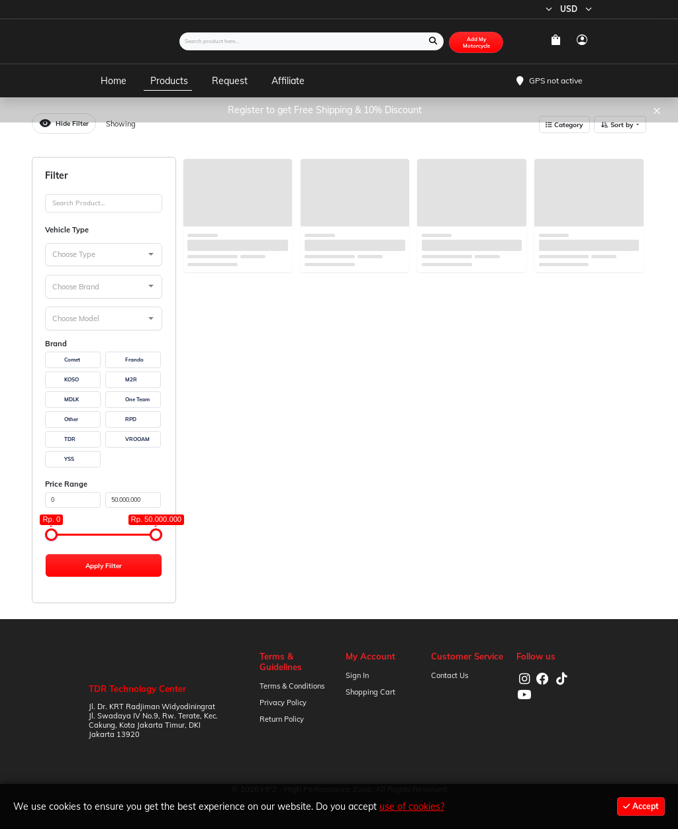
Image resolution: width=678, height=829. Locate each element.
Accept (641, 806)
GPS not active (556, 80)
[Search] (103, 203)
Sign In (357, 675)
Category (564, 124)
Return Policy (282, 719)
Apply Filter (103, 565)
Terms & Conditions (292, 686)
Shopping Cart (370, 692)
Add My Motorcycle (476, 42)
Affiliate (288, 81)
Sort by (618, 124)
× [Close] (657, 109)
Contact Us (449, 675)
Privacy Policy (283, 702)
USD (577, 9)
